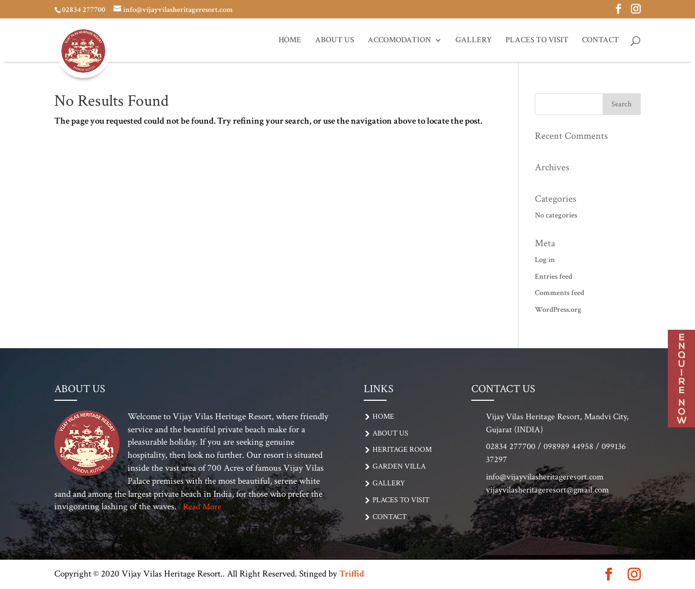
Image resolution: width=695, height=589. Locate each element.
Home (290, 40)
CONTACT (600, 40)
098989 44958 (568, 446)
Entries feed (553, 276)
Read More (202, 507)
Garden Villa (399, 466)
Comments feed (559, 293)
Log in (545, 260)
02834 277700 (83, 10)
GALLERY (474, 40)
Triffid (351, 574)
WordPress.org (558, 310)
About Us (334, 40)
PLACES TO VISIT (537, 40)
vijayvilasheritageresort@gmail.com (547, 490)
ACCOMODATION (399, 40)
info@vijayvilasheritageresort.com (545, 477)
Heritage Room (402, 449)
